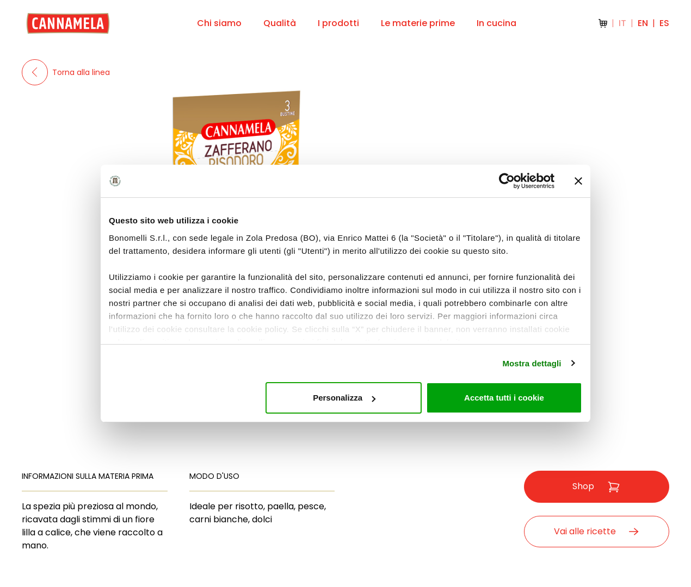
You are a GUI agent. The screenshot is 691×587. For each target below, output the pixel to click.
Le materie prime (418, 23)
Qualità (279, 23)
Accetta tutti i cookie (504, 397)
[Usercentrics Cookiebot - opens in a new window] (506, 181)
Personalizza (344, 397)
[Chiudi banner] (578, 181)
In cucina (496, 23)
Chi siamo (219, 23)
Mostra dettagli (531, 363)
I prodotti (338, 23)
